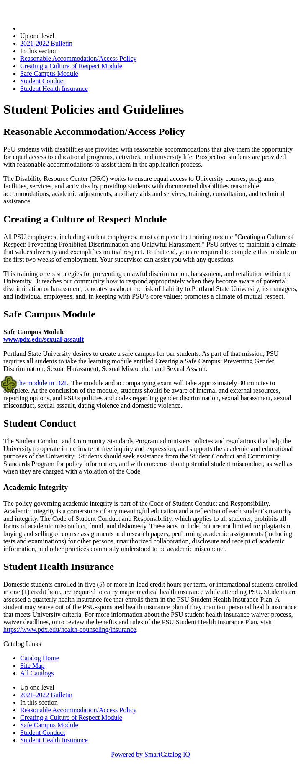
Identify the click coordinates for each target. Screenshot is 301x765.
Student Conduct (42, 81)
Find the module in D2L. (36, 382)
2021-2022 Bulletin (46, 43)
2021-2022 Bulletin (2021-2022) (64, 28)
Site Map (32, 665)
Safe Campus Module (49, 73)
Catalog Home (39, 658)
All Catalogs (37, 673)
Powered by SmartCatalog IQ (150, 754)
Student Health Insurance (54, 88)
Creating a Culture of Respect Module (71, 66)
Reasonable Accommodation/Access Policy (78, 58)
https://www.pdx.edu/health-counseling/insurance (69, 629)
